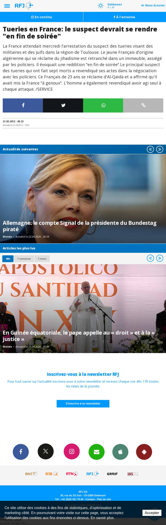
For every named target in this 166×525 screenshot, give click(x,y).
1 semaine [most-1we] (24, 258)
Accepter (152, 513)
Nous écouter (155, 5)
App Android (144, 451)
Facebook (21, 451)
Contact (90, 499)
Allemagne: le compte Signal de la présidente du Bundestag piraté (79, 226)
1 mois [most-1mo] (42, 258)
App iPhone (120, 451)
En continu (41, 17)
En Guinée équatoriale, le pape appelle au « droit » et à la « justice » (79, 336)
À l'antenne (124, 17)
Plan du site (104, 499)
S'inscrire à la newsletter (83, 403)
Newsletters (97, 451)
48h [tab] (8, 258)
